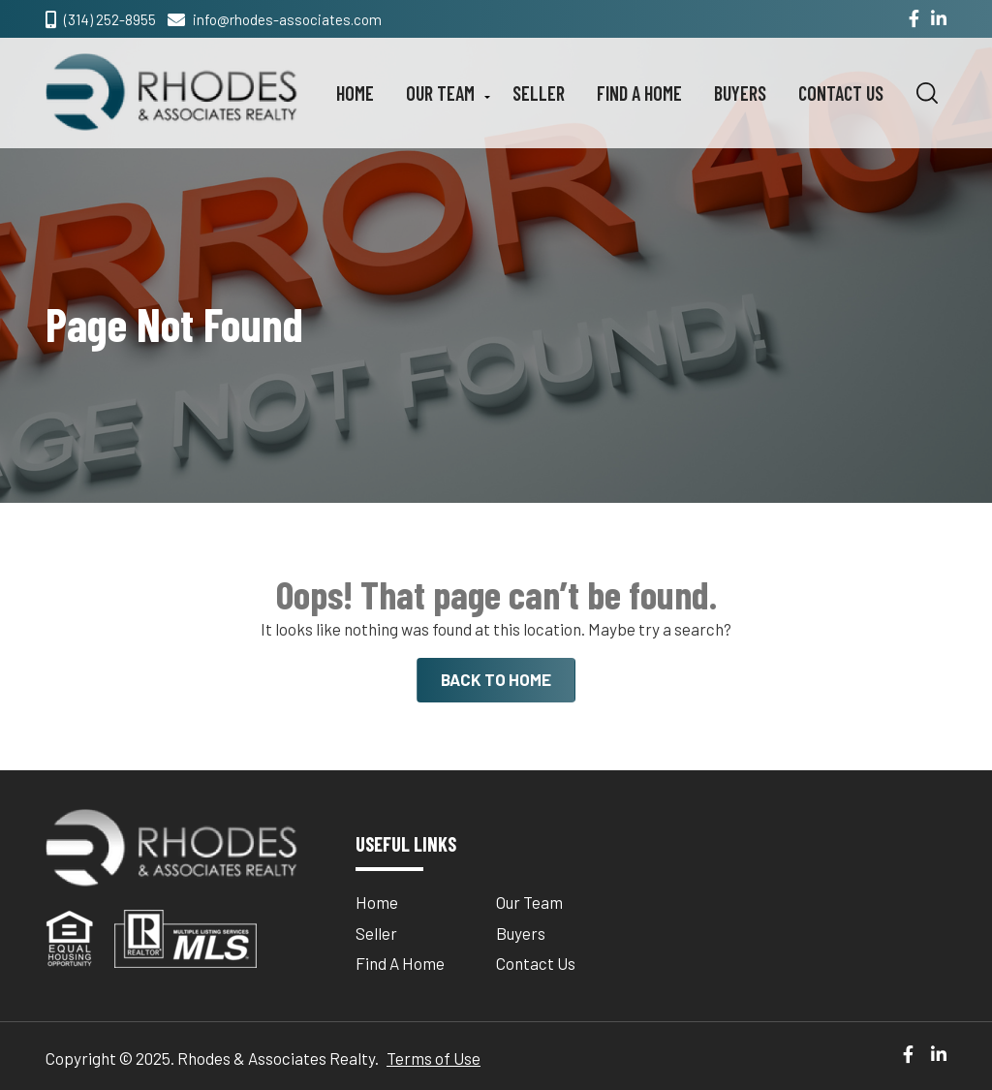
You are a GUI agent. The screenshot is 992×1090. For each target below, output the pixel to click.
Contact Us (841, 93)
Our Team (440, 93)
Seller (538, 93)
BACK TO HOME (496, 679)
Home (355, 93)
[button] (927, 93)
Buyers (740, 93)
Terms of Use (433, 1058)
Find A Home (639, 93)
